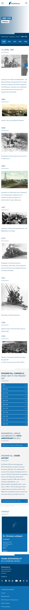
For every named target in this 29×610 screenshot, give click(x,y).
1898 (17, 41)
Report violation (5, 603)
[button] (2, 65)
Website (5, 551)
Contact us (4, 576)
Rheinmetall (4, 36)
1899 (23, 41)
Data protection (5, 596)
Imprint (3, 593)
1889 (12, 41)
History (18, 36)
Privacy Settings (5, 606)
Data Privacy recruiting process (9, 600)
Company (11, 36)
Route (4, 548)
